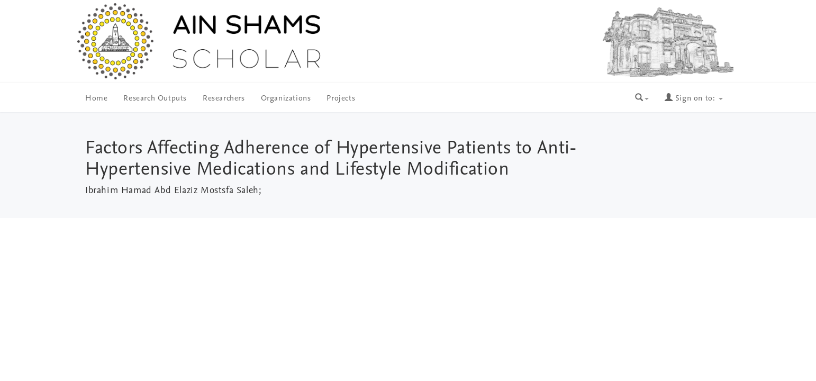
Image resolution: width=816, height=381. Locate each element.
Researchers (224, 99)
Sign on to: (694, 99)
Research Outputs (155, 99)
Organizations (286, 99)
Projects (341, 99)
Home (96, 99)
